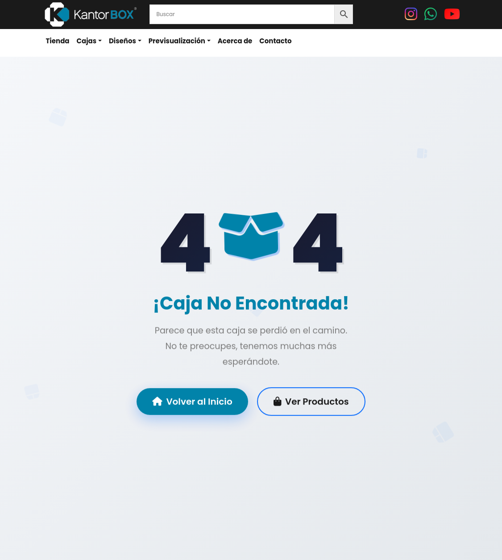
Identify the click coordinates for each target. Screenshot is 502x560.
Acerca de (235, 41)
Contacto (275, 41)
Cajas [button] (87, 41)
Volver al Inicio (192, 402)
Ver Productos (311, 402)
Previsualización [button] (177, 41)
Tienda (58, 41)
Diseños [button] (122, 41)
